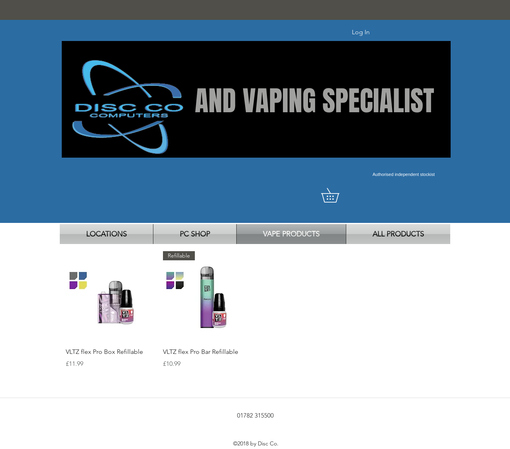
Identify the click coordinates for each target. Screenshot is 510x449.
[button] (337, 195)
